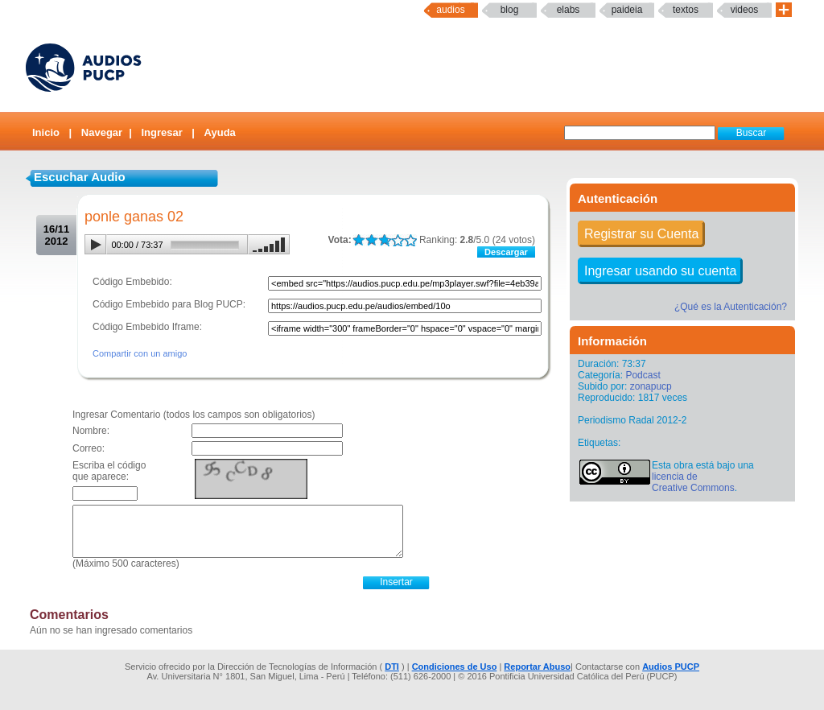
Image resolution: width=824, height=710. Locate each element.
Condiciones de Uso (454, 666)
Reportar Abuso (537, 666)
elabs (568, 9)
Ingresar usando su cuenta (660, 271)
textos (685, 9)
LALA (358, 240)
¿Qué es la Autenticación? (730, 306)
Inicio (46, 132)
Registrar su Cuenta (641, 234)
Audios (450, 9)
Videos (745, 9)
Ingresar (161, 132)
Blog (510, 9)
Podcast (642, 375)
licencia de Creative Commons (693, 482)
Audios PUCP (670, 666)
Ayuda (220, 132)
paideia (627, 9)
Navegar (101, 132)
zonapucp (651, 386)
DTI (392, 666)
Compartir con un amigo (140, 353)
